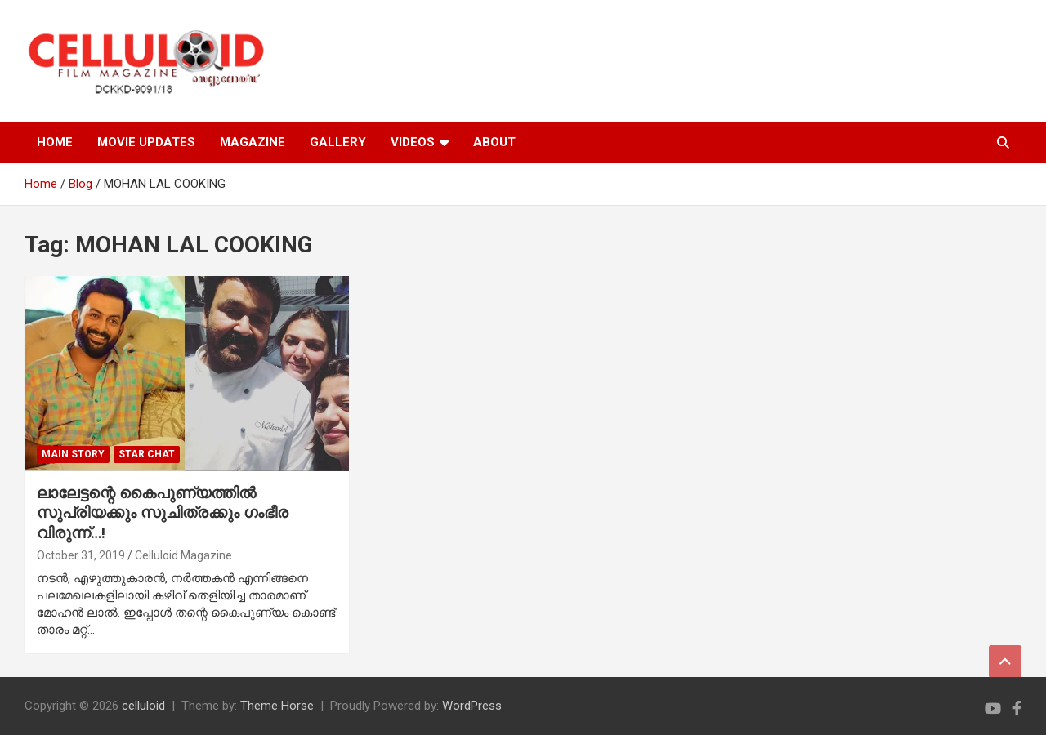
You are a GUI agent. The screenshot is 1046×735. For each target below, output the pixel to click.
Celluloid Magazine (183, 555)
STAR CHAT (146, 454)
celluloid (143, 705)
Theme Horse (277, 705)
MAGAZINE (252, 142)
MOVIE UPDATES (146, 142)
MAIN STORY (73, 454)
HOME (55, 142)
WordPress (472, 705)
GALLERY (338, 142)
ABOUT (494, 142)
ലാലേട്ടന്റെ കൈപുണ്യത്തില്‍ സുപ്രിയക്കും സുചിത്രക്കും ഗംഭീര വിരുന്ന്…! (162, 512)
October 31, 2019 (81, 555)
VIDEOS (413, 142)
